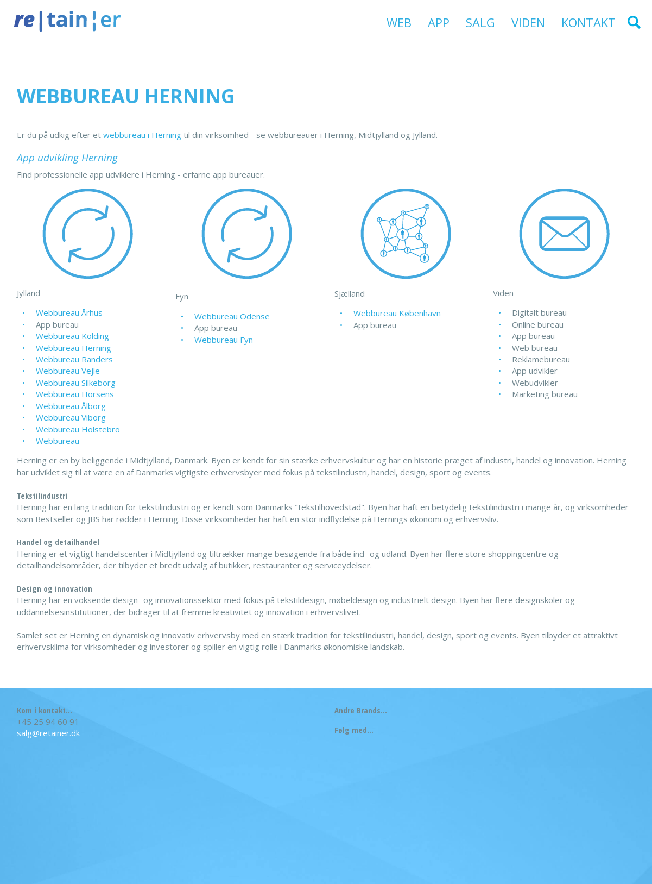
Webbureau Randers (74, 359)
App (439, 22)
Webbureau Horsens (75, 393)
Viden (528, 22)
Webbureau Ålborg (71, 405)
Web (399, 22)
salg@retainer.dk (48, 733)
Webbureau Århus (69, 312)
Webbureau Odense (232, 316)
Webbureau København (397, 313)
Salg (480, 22)
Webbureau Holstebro (78, 429)
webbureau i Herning (142, 134)
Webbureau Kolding (72, 335)
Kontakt (588, 22)
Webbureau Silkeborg (76, 382)
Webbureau (57, 440)
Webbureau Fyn (223, 339)
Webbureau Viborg (71, 417)
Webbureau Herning (73, 347)
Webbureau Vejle (68, 370)
